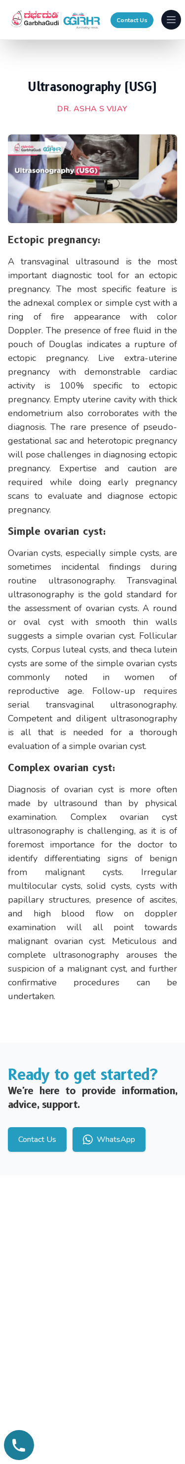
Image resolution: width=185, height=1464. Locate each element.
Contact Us (132, 20)
